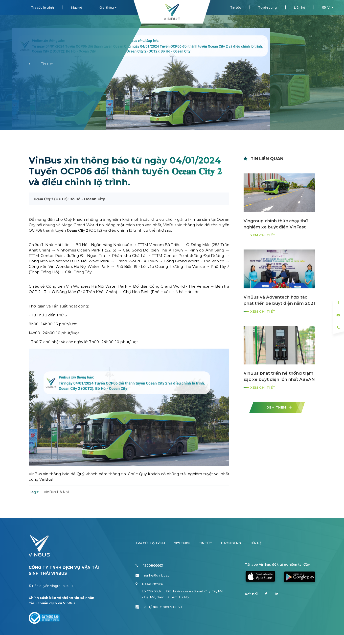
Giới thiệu (106, 7)
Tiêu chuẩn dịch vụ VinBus (52, 603)
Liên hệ (299, 7)
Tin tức (235, 7)
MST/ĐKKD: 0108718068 (159, 607)
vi (328, 7)
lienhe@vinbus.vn (153, 575)
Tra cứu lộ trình (42, 7)
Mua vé (76, 7)
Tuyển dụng (267, 7)
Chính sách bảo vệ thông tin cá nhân (61, 598)
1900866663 (149, 565)
